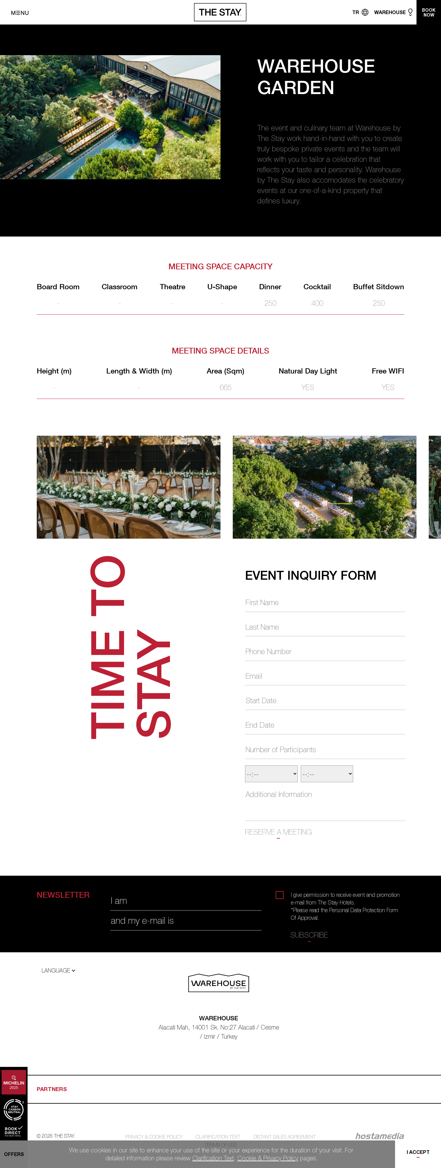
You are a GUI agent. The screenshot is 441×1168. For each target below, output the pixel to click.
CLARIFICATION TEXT (218, 1137)
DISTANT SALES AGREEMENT (285, 1137)
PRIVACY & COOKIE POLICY (154, 1137)
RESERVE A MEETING (278, 832)
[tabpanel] (135, 487)
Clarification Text (213, 1158)
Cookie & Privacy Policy (267, 1158)
